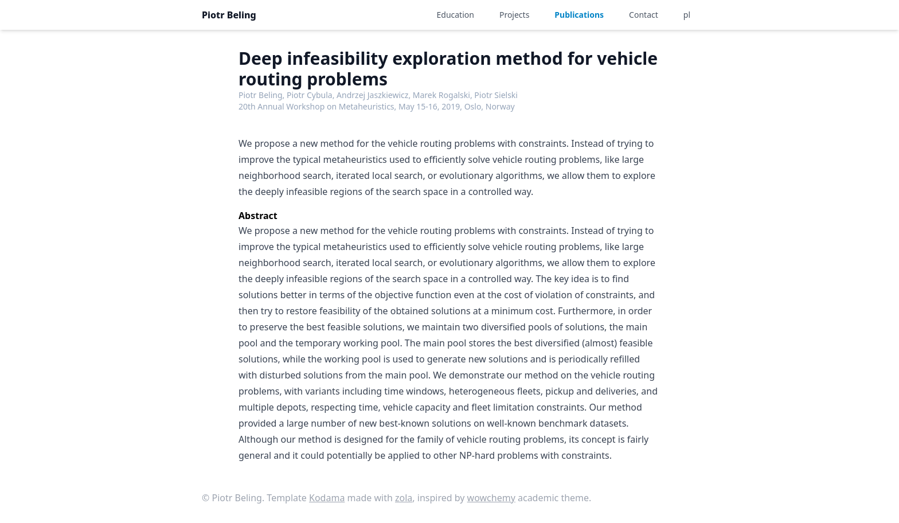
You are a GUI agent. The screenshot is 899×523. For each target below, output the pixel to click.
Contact (643, 14)
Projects (514, 14)
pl (686, 14)
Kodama (327, 497)
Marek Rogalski (441, 94)
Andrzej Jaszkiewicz (372, 94)
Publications (579, 14)
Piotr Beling (229, 15)
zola (403, 497)
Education (455, 14)
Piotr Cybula (310, 94)
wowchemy (491, 497)
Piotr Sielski (496, 94)
